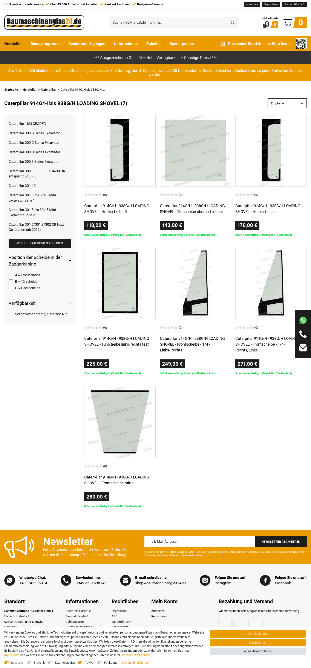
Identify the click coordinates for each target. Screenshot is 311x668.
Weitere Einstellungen (136, 662)
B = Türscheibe (26, 282)
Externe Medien (65, 662)
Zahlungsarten (75, 621)
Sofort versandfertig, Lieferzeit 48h (41, 314)
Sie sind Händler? (294, 4)
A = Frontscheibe (27, 275)
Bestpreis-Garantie (78, 611)
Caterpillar (48, 89)
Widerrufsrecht (121, 621)
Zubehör (153, 43)
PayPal (89, 662)
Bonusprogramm (45, 43)
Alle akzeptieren (257, 633)
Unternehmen (126, 43)
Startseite (11, 89)
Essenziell (17, 662)
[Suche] (233, 22)
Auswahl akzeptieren (258, 651)
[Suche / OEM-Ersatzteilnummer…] (168, 22)
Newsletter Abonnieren (281, 541)
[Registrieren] (271, 4)
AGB (115, 616)
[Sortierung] (287, 103)
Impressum (119, 611)
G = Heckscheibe (27, 288)
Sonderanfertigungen (86, 43)
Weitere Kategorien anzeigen (40, 243)
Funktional (111, 662)
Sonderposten (182, 43)
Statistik (39, 662)
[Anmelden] (252, 4)
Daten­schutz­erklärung (135, 655)
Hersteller (13, 43)
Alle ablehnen (258, 642)
